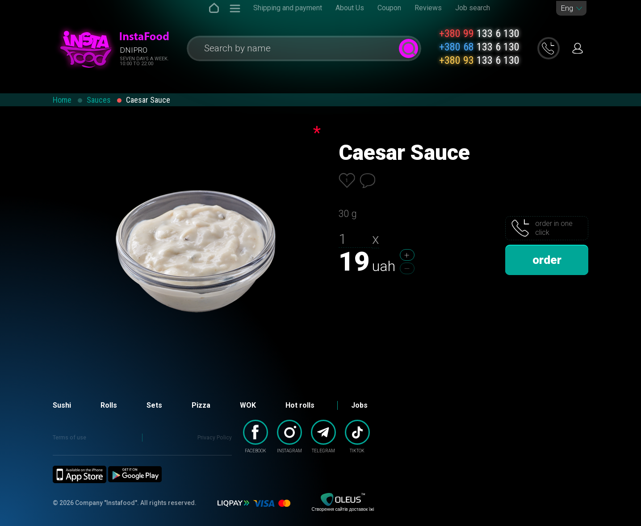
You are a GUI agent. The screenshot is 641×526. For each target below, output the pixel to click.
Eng (567, 8)
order (546, 260)
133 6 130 (479, 33)
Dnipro (133, 50)
